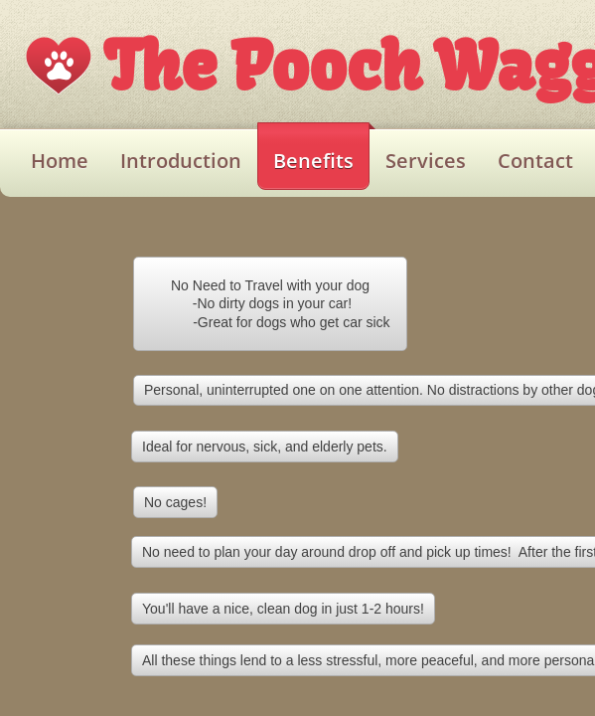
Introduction (180, 160)
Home (59, 160)
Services (425, 160)
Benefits (313, 160)
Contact (535, 160)
